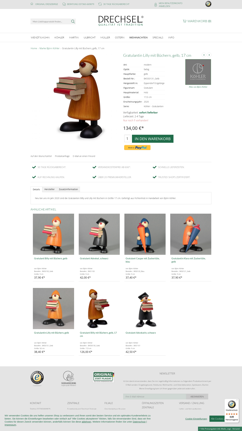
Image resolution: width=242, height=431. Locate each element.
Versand (236, 428)
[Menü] (237, 400)
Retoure (182, 411)
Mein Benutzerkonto (170, 3)
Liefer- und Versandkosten (190, 409)
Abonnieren (200, 396)
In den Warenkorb (153, 138)
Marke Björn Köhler (50, 48)
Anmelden (164, 6)
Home (34, 48)
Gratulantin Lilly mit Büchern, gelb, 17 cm (83, 48)
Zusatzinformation (68, 189)
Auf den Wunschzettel (41, 156)
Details (36, 189)
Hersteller (49, 189)
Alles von (198, 87)
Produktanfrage (62, 156)
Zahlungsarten (185, 414)
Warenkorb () (199, 21)
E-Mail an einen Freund (84, 156)
